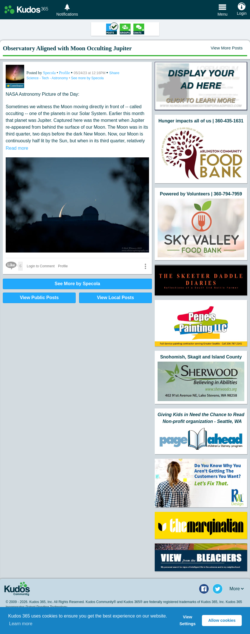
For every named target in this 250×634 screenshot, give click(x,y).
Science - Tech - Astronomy (47, 78)
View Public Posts (39, 297)
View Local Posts (115, 297)
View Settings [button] (187, 620)
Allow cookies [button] (221, 620)
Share (114, 73)
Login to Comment (41, 266)
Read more (17, 148)
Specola (50, 73)
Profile (64, 73)
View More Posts (227, 47)
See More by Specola (77, 283)
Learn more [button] (20, 623)
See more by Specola (87, 78)
